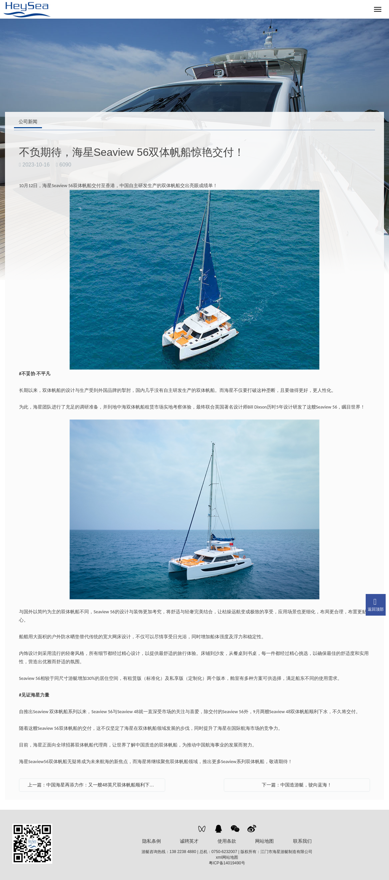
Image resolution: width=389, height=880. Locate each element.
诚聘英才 (189, 841)
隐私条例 (151, 841)
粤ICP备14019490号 (227, 863)
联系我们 (302, 841)
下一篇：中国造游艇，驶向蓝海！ (297, 784)
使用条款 (226, 841)
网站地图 (264, 841)
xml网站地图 (227, 857)
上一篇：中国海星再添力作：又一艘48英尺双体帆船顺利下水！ (93, 784)
